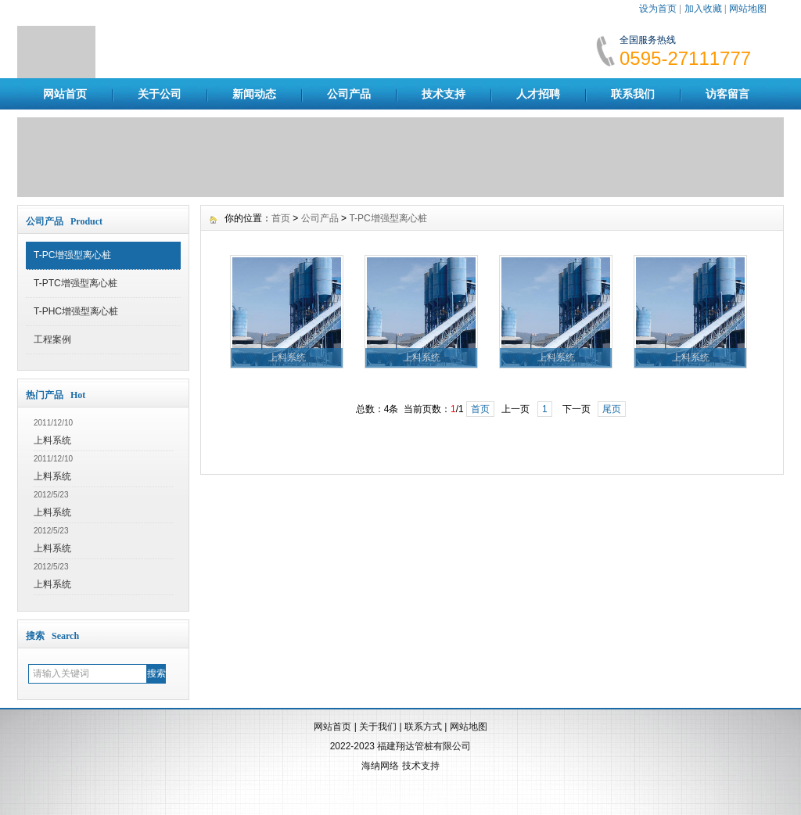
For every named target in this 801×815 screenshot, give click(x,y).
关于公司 (159, 94)
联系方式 (423, 726)
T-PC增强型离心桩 (72, 255)
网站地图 (748, 8)
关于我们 (378, 726)
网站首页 (65, 94)
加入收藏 (703, 8)
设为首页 (658, 8)
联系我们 (633, 94)
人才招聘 (538, 94)
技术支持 (443, 94)
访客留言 (727, 94)
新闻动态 (254, 94)
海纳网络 (380, 765)
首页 (280, 218)
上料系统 (52, 440)
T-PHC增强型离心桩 (76, 311)
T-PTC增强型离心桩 (75, 283)
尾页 (611, 409)
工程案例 (52, 339)
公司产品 (349, 94)
